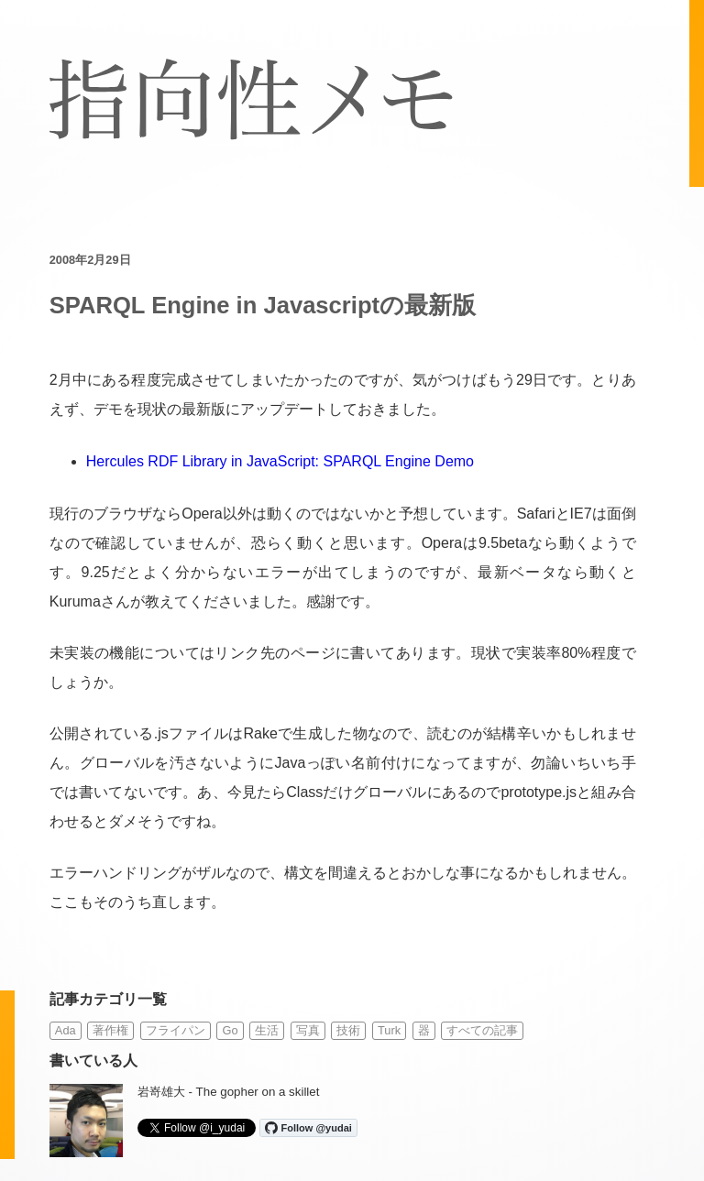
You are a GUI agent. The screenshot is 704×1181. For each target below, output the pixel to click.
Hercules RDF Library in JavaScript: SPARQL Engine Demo (280, 461)
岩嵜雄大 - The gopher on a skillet (229, 1092)
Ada (65, 1030)
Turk (389, 1030)
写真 (308, 1030)
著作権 (110, 1030)
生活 (267, 1030)
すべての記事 (482, 1030)
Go (229, 1030)
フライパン (175, 1030)
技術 (348, 1030)
